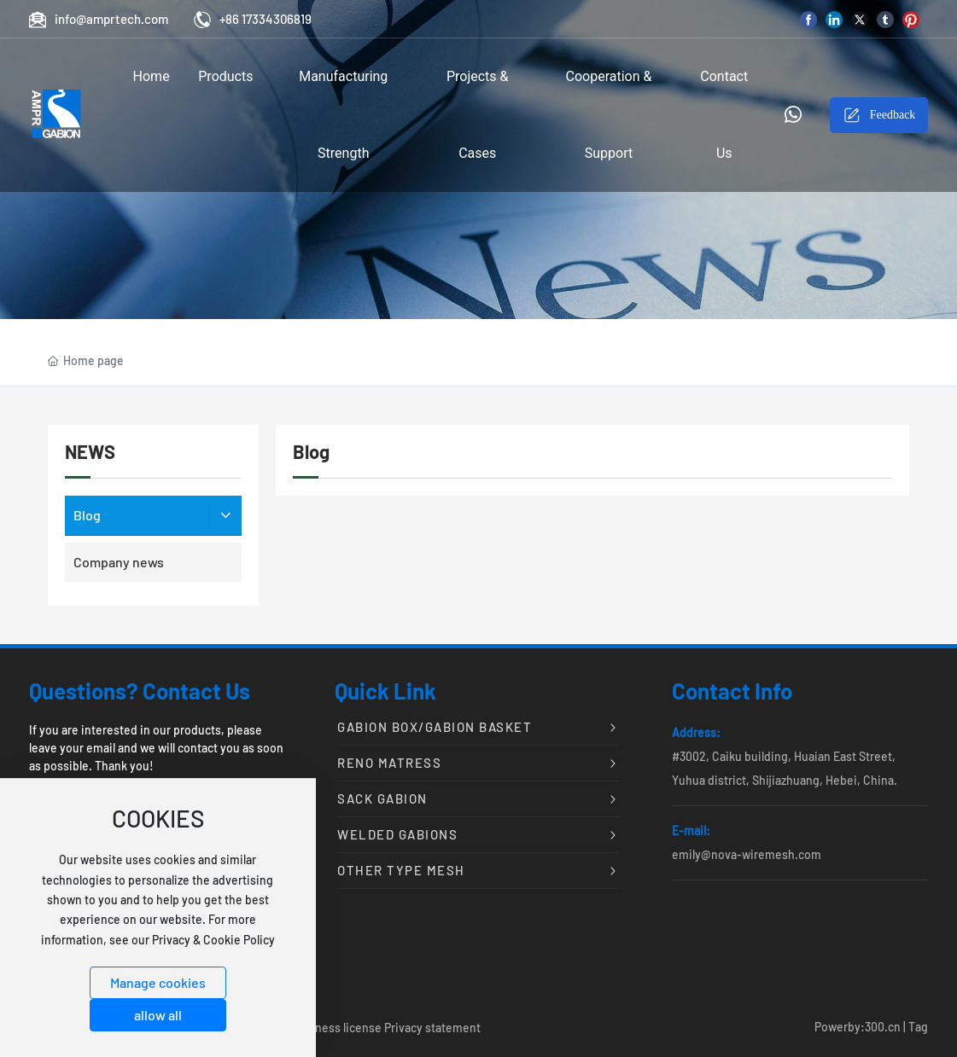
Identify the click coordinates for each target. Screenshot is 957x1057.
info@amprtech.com (98, 18)
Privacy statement (432, 1027)
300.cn (883, 1026)
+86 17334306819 (253, 18)
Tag (918, 1026)
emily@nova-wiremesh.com (746, 854)
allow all (158, 1015)
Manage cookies (158, 982)
